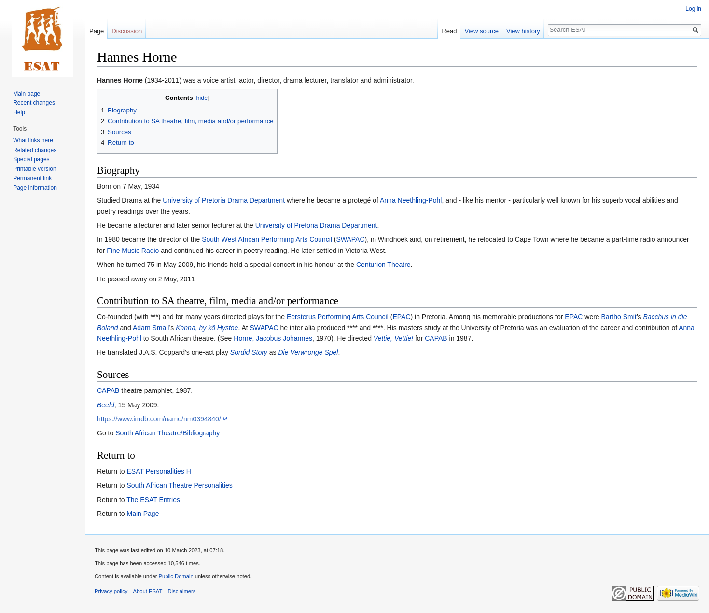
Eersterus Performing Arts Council (338, 316)
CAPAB (436, 338)
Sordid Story (248, 352)
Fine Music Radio (133, 250)
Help (19, 112)
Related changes (34, 150)
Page (96, 31)
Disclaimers (182, 591)
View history (523, 31)
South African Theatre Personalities (179, 485)
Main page (26, 93)
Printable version (34, 169)
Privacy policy (111, 591)
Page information (35, 187)
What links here (33, 140)
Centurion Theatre (383, 264)
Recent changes (34, 102)
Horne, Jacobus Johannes (273, 338)
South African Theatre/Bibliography (167, 433)
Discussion (126, 31)
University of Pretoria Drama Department (224, 200)
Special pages (31, 159)
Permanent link (32, 178)
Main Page (142, 513)
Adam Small (151, 328)
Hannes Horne (120, 80)
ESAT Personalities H (158, 471)
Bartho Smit (619, 316)
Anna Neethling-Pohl (411, 200)
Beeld (105, 405)
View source (481, 31)
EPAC (401, 316)
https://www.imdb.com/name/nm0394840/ (159, 419)
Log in (693, 8)
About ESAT (148, 591)
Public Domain (175, 576)
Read (449, 31)
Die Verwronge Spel (308, 352)
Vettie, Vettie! (393, 338)
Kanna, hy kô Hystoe (207, 328)
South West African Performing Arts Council (267, 239)
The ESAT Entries (153, 499)
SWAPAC (350, 239)
